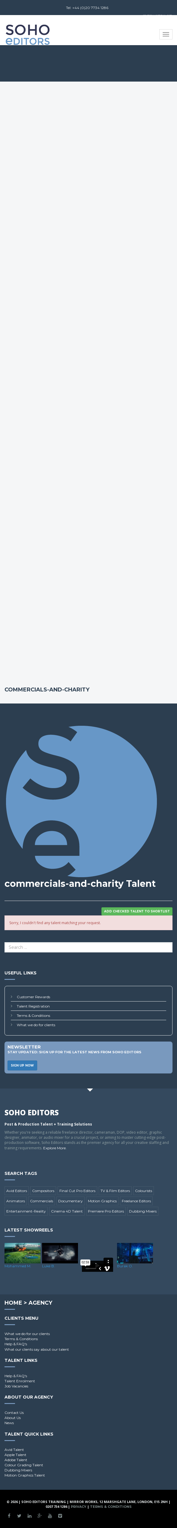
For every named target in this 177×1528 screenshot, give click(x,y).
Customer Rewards (33, 997)
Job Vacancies (16, 1386)
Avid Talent (14, 1449)
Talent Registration (33, 1006)
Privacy (78, 1507)
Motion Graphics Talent (24, 1475)
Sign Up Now (22, 1065)
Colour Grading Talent (23, 1465)
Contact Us (14, 1412)
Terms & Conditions (33, 1015)
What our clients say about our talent (36, 1349)
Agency (40, 1303)
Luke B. (48, 1266)
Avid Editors (16, 1190)
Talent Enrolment (19, 1381)
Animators (15, 1201)
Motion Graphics (102, 1201)
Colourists (143, 1190)
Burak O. (125, 1266)
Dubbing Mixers (143, 1211)
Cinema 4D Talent (67, 1211)
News (9, 1423)
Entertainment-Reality (26, 1211)
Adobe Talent (15, 1460)
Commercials (41, 1201)
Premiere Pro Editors (106, 1211)
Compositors (43, 1190)
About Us (12, 1417)
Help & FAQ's (15, 1344)
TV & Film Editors (115, 1190)
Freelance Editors (136, 1201)
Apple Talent (15, 1454)
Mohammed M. (17, 1266)
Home (13, 1303)
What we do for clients (36, 1025)
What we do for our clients (27, 1333)
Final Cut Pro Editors (77, 1190)
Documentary (70, 1201)
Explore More (54, 1148)
